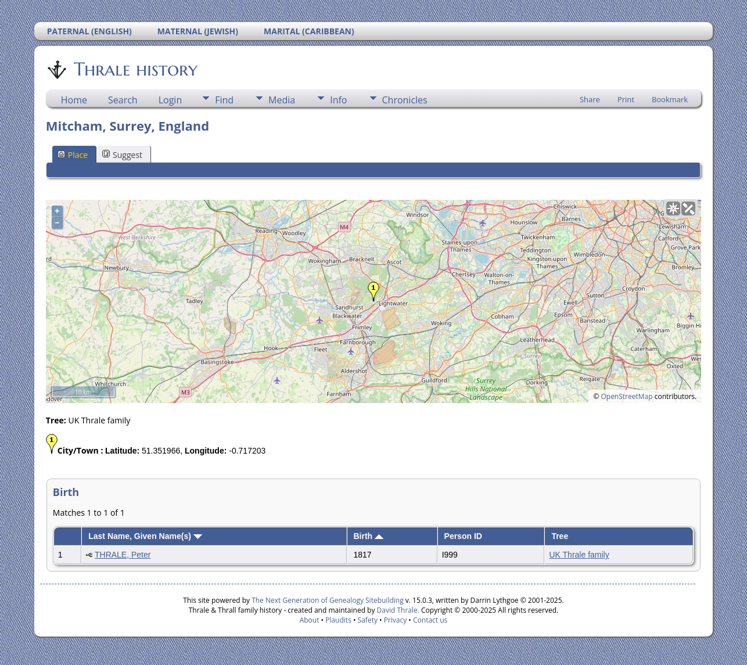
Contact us (430, 620)
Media (281, 100)
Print (625, 99)
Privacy (395, 620)
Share (590, 99)
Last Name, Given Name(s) (145, 536)
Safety (368, 620)
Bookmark (670, 99)
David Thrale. (397, 610)
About (309, 620)
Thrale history (134, 69)
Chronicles (405, 100)
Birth (369, 536)
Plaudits (338, 620)
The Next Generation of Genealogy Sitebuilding (328, 600)
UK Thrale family (579, 554)
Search (123, 100)
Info (338, 100)
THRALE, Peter (122, 554)
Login (170, 100)
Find (224, 100)
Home (74, 100)
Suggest (122, 154)
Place (73, 154)
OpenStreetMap (626, 396)
